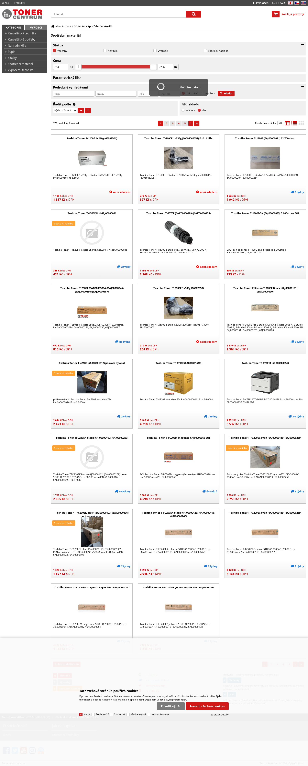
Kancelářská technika (22, 33)
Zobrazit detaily (220, 714)
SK (302, 3)
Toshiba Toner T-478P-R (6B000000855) (265, 363)
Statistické (119, 714)
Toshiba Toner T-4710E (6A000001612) (178, 363)
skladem (190, 110)
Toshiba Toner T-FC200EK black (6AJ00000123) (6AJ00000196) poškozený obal (91, 514)
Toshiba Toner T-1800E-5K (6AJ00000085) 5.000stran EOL (265, 213)
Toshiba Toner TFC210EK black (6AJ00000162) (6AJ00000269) (92, 437)
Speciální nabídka (218, 51)
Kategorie (13, 27)
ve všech (210, 93)
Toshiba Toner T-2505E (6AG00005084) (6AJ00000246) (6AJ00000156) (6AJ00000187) (92, 289)
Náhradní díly (17, 45)
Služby (12, 58)
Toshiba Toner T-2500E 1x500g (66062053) (178, 288)
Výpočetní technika (20, 70)
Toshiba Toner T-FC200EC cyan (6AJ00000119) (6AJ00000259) (265, 437)
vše (204, 110)
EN (290, 3)
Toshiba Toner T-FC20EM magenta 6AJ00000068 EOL (178, 437)
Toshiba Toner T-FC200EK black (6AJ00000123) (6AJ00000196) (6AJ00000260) (178, 514)
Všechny (62, 51)
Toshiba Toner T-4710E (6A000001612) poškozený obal (92, 363)
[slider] (78, 67)
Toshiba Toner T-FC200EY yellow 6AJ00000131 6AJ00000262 (178, 587)
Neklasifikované (160, 714)
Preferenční (102, 714)
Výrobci (36, 27)
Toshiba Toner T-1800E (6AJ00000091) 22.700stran (265, 138)
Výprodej (163, 51)
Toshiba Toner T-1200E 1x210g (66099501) (92, 138)
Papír (11, 52)
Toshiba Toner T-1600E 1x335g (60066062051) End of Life (178, 138)
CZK (282, 3)
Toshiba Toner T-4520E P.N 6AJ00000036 (92, 213)
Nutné (87, 714)
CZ (296, 3)
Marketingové (138, 714)
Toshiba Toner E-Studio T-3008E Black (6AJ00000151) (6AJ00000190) (265, 289)
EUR (274, 3)
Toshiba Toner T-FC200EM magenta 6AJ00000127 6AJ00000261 (91, 587)
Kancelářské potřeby (21, 39)
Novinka (112, 51)
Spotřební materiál (20, 64)
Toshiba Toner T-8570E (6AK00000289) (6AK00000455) (178, 213)
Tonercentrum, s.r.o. (24, 14)
